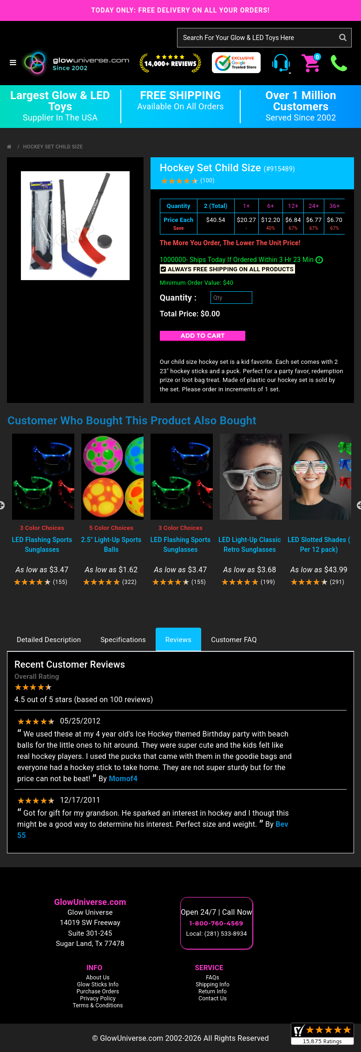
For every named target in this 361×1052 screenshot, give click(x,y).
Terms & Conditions (97, 1005)
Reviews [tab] (178, 640)
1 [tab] (146, 598)
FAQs (212, 977)
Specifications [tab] (123, 640)
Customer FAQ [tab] (233, 640)
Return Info (212, 991)
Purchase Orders (98, 991)
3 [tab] (173, 598)
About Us (98, 977)
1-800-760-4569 (216, 923)
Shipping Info (213, 984)
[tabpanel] (42, 510)
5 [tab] (201, 598)
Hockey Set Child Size (53, 147)
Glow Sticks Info (98, 984)
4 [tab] (187, 598)
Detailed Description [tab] (49, 640)
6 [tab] (215, 598)
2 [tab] (159, 598)
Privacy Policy (98, 998)
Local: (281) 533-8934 (216, 933)
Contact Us (212, 998)
